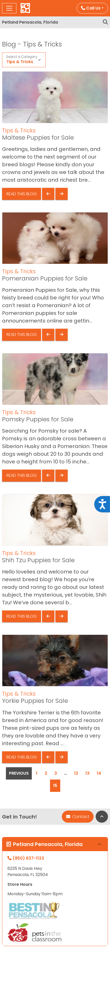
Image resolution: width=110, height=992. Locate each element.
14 (99, 773)
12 (76, 773)
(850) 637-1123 (25, 858)
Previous (19, 773)
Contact (77, 817)
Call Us (91, 8)
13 (87, 773)
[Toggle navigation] (9, 8)
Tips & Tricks (19, 62)
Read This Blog (21, 194)
